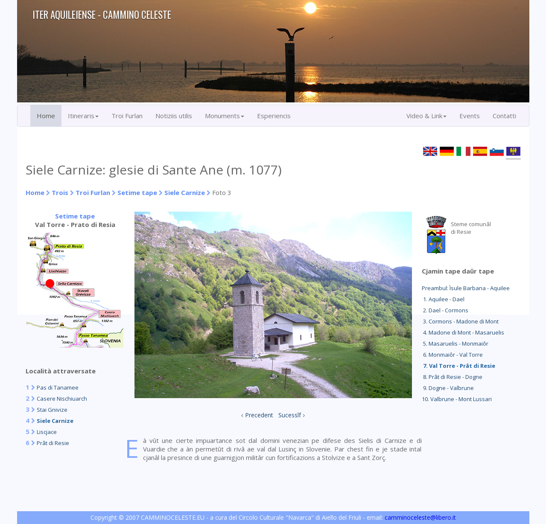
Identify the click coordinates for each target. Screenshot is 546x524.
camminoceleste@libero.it (420, 517)
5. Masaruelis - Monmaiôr (455, 343)
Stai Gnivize (52, 409)
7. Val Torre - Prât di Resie (458, 366)
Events (469, 115)
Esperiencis (274, 115)
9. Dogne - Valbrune (448, 388)
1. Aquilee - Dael (443, 299)
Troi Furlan (127, 115)
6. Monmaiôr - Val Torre (452, 354)
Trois (60, 192)
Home (46, 115)
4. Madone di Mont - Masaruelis (463, 332)
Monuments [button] (224, 115)
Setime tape (137, 192)
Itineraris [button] (83, 115)
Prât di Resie (53, 443)
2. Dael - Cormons (445, 310)
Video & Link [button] (426, 115)
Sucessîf (289, 415)
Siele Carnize (184, 192)
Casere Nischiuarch (62, 398)
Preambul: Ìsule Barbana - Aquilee (466, 288)
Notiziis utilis (173, 115)
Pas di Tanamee (58, 387)
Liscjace (47, 432)
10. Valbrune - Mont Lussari (457, 399)
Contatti (504, 115)
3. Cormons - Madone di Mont (460, 321)
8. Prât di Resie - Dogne (452, 377)
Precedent (259, 415)
